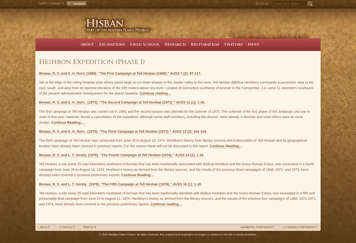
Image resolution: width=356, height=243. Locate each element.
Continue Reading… (226, 146)
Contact (67, 227)
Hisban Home (58, 28)
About (87, 44)
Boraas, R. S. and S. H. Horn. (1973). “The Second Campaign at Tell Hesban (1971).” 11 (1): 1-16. (122, 102)
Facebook (76, 3)
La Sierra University (299, 227)
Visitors (233, 44)
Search (262, 3)
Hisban (115, 20)
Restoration (205, 44)
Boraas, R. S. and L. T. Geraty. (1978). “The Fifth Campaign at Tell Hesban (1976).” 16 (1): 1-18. (120, 184)
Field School (145, 44)
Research (175, 44)
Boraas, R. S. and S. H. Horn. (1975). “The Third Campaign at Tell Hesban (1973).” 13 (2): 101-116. (123, 131)
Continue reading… (155, 93)
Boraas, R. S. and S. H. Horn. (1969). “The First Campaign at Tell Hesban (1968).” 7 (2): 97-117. (120, 73)
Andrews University (257, 227)
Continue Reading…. (68, 122)
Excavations (112, 44)
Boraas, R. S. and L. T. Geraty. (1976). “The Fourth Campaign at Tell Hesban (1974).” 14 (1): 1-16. (121, 155)
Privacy (89, 227)
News (253, 44)
